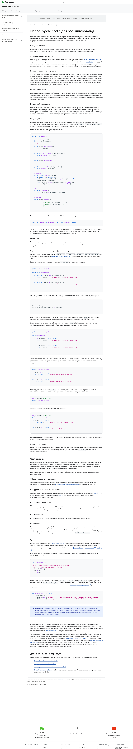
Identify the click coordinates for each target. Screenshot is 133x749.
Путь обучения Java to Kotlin (43, 670)
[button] (10, 16)
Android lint (97, 493)
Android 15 (82, 747)
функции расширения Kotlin (59, 257)
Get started (6, 7)
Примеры (38, 11)
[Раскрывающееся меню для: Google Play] (66, 2)
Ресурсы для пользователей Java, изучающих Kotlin (50, 667)
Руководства (59, 25)
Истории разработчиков (65, 11)
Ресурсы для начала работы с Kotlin (45, 664)
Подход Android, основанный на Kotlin (46, 661)
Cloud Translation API (85, 18)
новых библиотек (57, 544)
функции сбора (78, 548)
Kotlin (16, 7)
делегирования (51, 631)
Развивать (47, 2)
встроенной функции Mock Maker (76, 638)
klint (60, 495)
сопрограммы (89, 548)
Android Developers (35, 25)
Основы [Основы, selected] (20, 2)
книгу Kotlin (89, 62)
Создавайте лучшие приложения (21, 11)
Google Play (60, 2)
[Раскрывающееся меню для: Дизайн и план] (40, 2)
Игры (44, 747)
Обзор (4, 11)
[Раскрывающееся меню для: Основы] (25, 2)
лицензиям (62, 679)
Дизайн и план (33, 2)
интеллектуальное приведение (79, 585)
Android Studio (125, 2)
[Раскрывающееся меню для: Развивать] (52, 2)
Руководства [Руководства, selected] (50, 11)
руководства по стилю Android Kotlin (67, 485)
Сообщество (75, 2)
